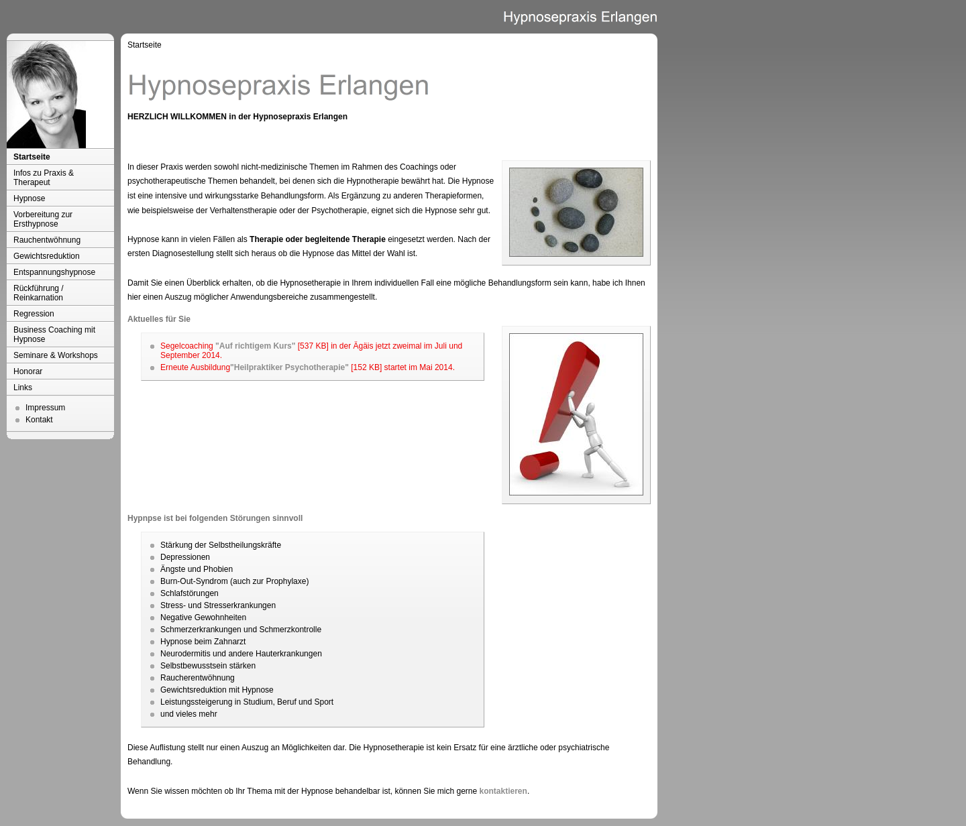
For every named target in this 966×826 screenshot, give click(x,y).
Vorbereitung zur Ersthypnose (42, 219)
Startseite (31, 157)
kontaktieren (503, 791)
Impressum (45, 407)
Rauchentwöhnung (46, 240)
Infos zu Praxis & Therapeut (43, 177)
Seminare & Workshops (55, 355)
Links (22, 387)
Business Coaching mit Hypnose (54, 334)
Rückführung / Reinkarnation (38, 293)
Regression (33, 313)
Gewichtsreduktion (46, 256)
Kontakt (39, 419)
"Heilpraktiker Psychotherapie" (289, 367)
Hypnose (29, 198)
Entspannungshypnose (54, 272)
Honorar (27, 371)
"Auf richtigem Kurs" (255, 346)
